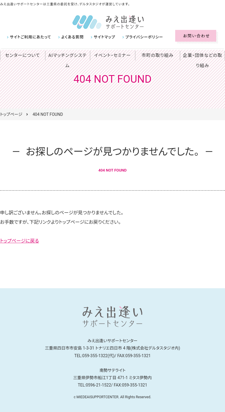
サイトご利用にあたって (29, 37)
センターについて (22, 55)
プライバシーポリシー (135, 37)
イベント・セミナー (113, 55)
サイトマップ (98, 37)
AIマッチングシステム (67, 55)
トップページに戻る (19, 241)
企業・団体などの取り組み (202, 60)
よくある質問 (68, 37)
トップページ (11, 114)
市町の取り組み (158, 55)
